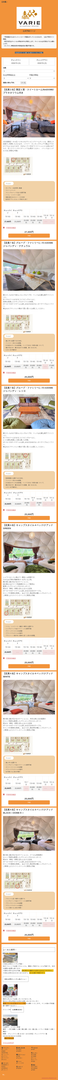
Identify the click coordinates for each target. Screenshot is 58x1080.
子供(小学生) (33, 75)
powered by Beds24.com (49, 1078)
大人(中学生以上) (9, 75)
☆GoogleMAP (8, 1042)
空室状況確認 (9, 228)
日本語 (4, 1)
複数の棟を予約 (8, 83)
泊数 (4, 68)
